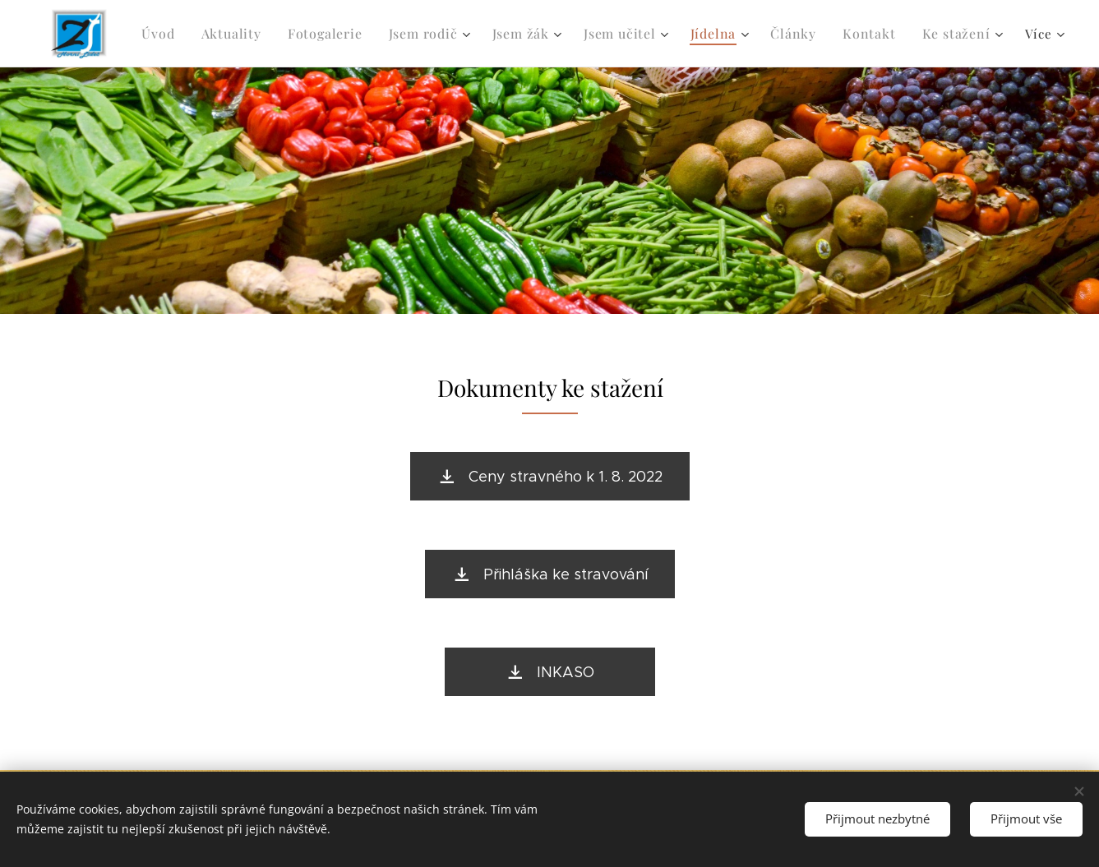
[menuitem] (163, 33)
